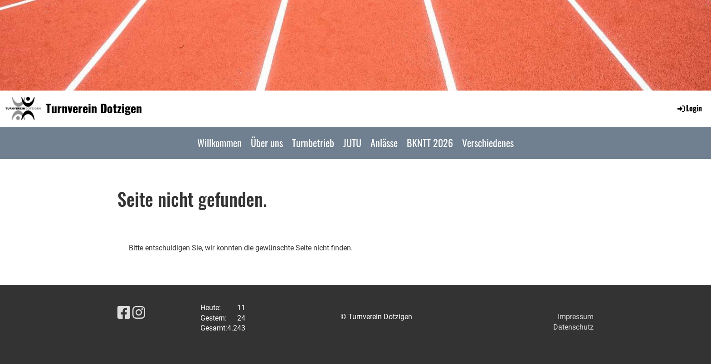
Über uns (267, 142)
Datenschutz (573, 327)
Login (689, 108)
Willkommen (219, 142)
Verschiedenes (488, 142)
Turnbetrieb (313, 142)
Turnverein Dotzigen (94, 108)
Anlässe (384, 142)
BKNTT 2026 (430, 142)
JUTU (352, 142)
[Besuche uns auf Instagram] (138, 312)
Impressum (576, 316)
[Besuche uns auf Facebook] (123, 312)
